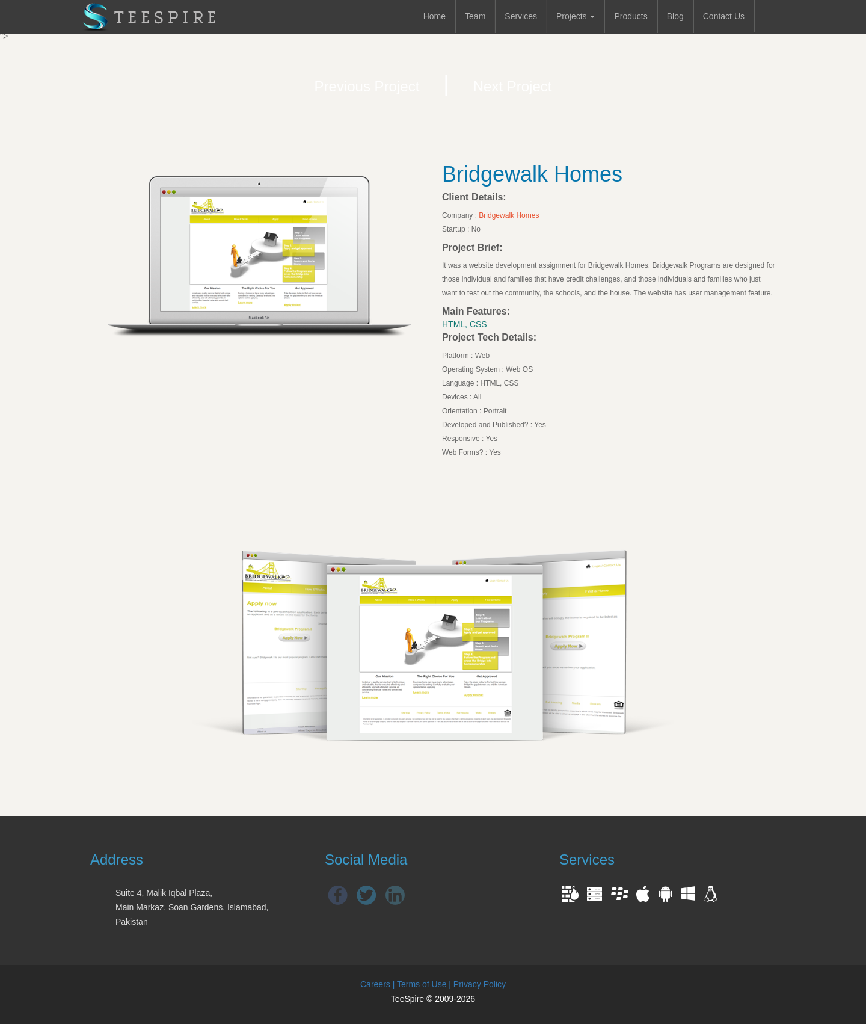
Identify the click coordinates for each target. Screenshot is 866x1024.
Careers (375, 984)
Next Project (512, 86)
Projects (575, 16)
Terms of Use (421, 984)
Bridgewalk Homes (509, 215)
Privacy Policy (479, 984)
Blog (675, 16)
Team (475, 16)
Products (630, 16)
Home (434, 16)
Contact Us (724, 16)
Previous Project (367, 86)
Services (521, 16)
